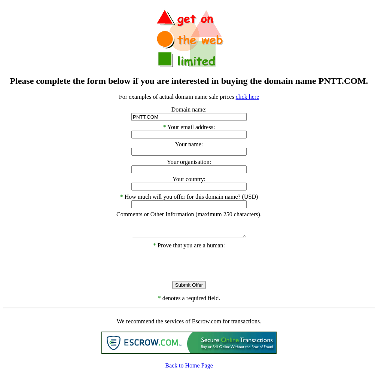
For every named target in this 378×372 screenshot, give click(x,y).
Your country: (189, 179)
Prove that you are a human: (189, 245)
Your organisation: (189, 162)
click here (247, 97)
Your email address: (191, 127)
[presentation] (189, 263)
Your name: (189, 144)
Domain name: (189, 109)
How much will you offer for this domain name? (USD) (191, 196)
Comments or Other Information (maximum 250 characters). (189, 214)
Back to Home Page (189, 365)
